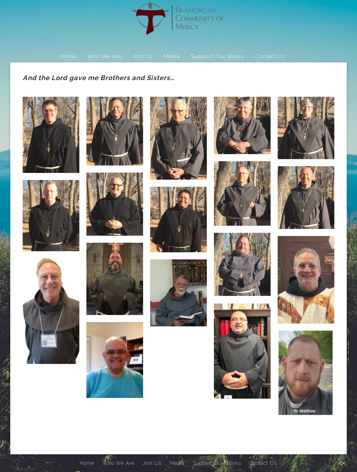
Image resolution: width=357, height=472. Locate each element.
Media (172, 56)
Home (68, 56)
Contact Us (270, 56)
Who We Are (104, 56)
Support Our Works (217, 56)
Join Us (142, 56)
